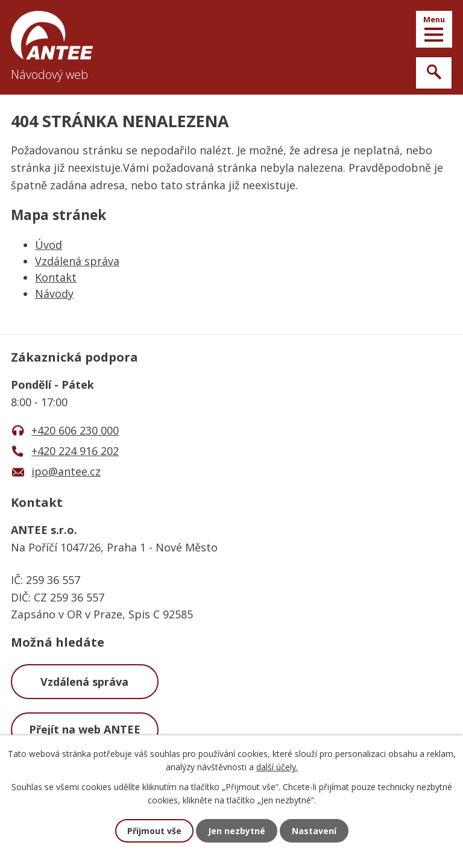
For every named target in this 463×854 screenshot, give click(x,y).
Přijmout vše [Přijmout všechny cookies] (154, 831)
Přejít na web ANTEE (84, 729)
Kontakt (56, 277)
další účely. (277, 767)
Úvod (48, 244)
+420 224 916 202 (75, 451)
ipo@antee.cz (66, 471)
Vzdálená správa (77, 261)
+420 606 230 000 (75, 430)
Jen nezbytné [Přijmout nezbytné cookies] (236, 831)
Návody (54, 293)
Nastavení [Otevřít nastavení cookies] (314, 831)
